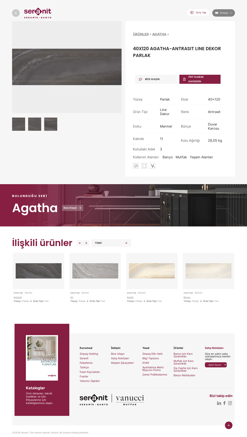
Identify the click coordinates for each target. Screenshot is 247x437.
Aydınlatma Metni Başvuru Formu (153, 368)
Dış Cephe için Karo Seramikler (186, 369)
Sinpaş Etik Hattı (152, 353)
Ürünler (141, 34)
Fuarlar (84, 376)
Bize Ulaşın (117, 353)
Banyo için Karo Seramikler (183, 355)
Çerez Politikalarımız (154, 374)
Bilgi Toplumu (150, 358)
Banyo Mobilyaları (184, 375)
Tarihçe (84, 367)
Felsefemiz (86, 363)
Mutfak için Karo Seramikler (184, 362)
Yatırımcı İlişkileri (90, 381)
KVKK (145, 363)
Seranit (84, 358)
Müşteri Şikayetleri (122, 363)
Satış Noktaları (120, 358)
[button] (80, 243)
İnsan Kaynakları (90, 372)
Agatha (159, 34)
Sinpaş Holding (89, 353)
